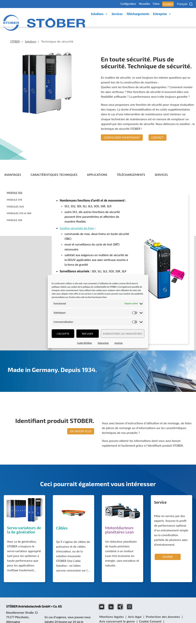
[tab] (16, 164)
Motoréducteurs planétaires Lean (119, 519)
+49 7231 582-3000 (58, 615)
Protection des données (159, 606)
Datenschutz (103, 343)
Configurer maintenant (122, 127)
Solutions (59, 14)
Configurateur (106, 4)
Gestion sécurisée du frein (77, 217)
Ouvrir (168, 546)
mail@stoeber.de (18, 615)
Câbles (62, 517)
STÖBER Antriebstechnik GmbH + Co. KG (37, 590)
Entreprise (122, 14)
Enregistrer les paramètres (122, 333)
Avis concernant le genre (116, 611)
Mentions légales (111, 606)
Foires (144, 4)
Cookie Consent (148, 611)
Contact (160, 4)
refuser (87, 333)
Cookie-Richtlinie (84, 343)
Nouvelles (128, 4)
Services (76, 14)
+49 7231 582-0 (17, 611)
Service (160, 492)
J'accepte (63, 333)
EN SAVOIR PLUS (80, 420)
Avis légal (132, 606)
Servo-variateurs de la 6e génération (24, 519)
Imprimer (118, 343)
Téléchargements (97, 14)
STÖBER (15, 31)
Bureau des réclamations (116, 615)
